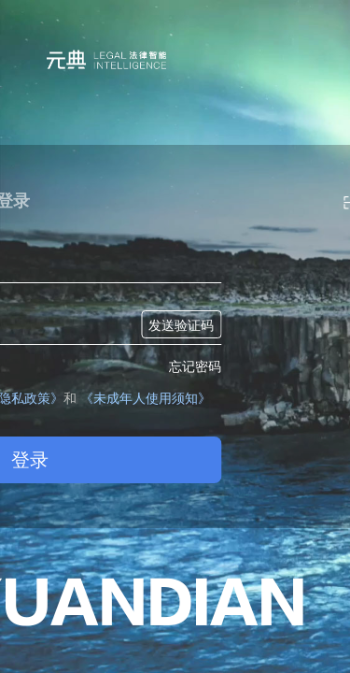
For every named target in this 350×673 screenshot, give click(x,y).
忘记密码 (195, 366)
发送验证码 (181, 325)
